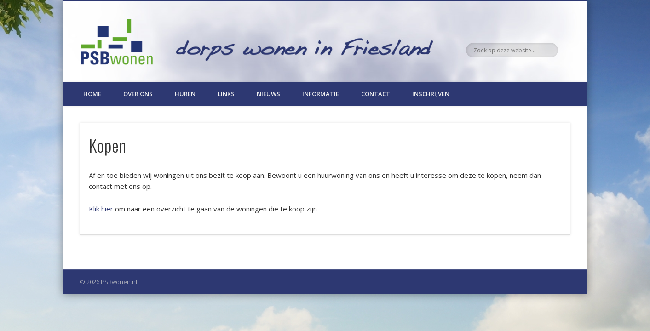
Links (226, 94)
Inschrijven (430, 94)
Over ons (138, 94)
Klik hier (101, 208)
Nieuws (268, 94)
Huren (185, 94)
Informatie (320, 94)
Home (92, 94)
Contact (375, 94)
